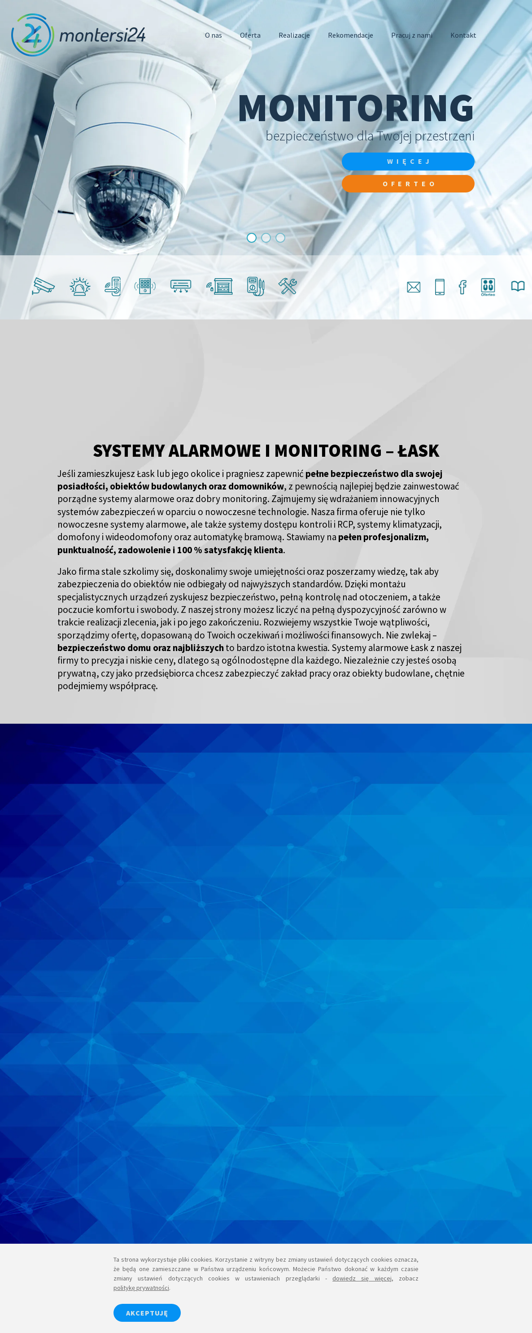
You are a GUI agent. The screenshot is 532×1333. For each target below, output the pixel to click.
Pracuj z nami (411, 35)
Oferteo (409, 183)
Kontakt (463, 35)
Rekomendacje (350, 35)
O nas (213, 35)
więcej (409, 161)
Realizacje (294, 35)
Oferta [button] (250, 35)
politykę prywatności (141, 1288)
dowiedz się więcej (362, 1278)
